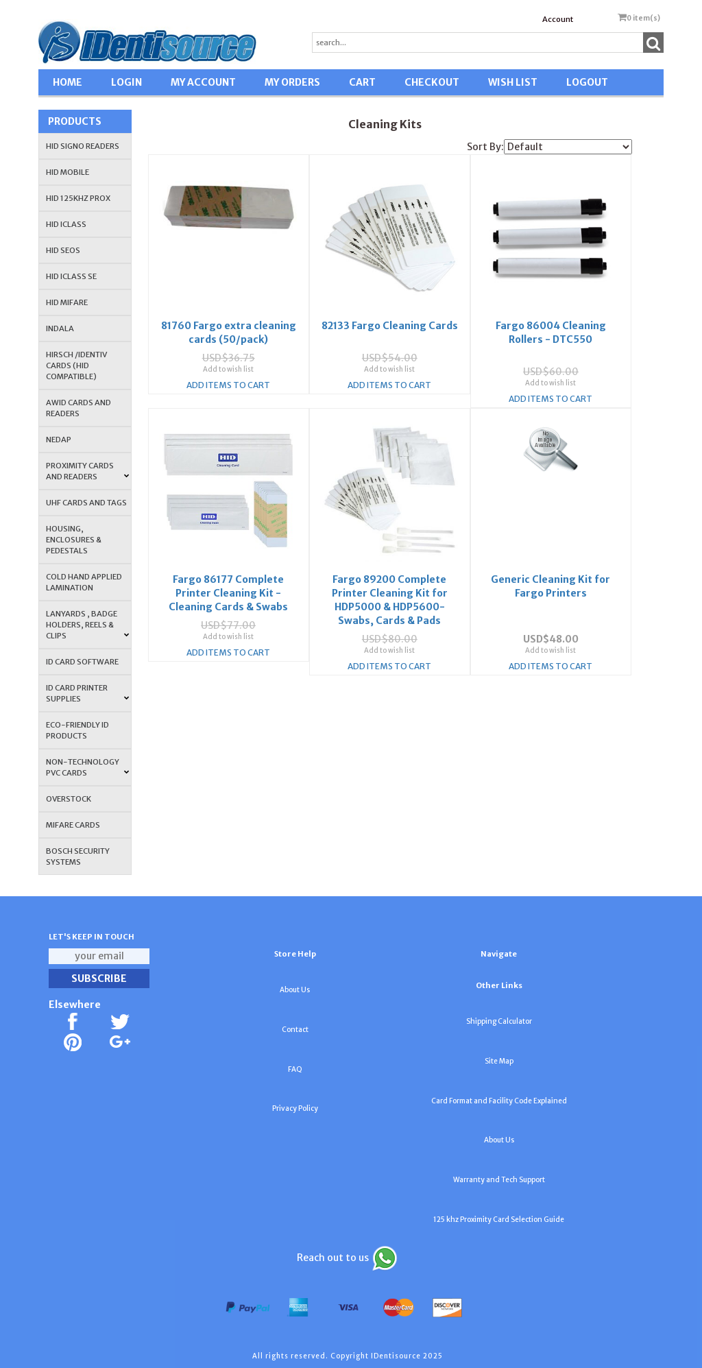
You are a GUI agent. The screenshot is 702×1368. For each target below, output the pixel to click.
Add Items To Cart (228, 379)
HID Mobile (67, 172)
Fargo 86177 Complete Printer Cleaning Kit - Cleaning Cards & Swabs (228, 567)
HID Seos (63, 250)
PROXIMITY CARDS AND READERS (87, 471)
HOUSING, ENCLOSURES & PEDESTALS (73, 539)
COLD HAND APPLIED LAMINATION (84, 582)
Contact (295, 1029)
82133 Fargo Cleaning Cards (390, 319)
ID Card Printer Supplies (87, 693)
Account (557, 19)
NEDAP (58, 439)
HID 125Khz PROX (78, 198)
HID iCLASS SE (71, 276)
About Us (295, 989)
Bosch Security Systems (78, 856)
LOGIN (126, 82)
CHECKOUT (431, 82)
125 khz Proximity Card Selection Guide (498, 1219)
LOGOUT (587, 82)
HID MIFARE (67, 302)
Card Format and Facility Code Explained (499, 1100)
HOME (67, 82)
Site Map (499, 1061)
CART (362, 82)
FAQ (295, 1069)
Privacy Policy (295, 1108)
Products (74, 121)
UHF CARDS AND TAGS (86, 502)
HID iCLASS (66, 224)
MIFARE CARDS (73, 825)
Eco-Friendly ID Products (77, 730)
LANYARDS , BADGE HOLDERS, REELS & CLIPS (87, 624)
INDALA (60, 328)
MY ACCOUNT (203, 82)
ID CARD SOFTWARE (82, 662)
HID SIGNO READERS (82, 146)
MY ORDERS (292, 82)
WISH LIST (512, 82)
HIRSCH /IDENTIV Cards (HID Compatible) (76, 365)
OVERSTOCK (68, 799)
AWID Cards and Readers (78, 408)
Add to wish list (228, 363)
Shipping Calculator (499, 1021)
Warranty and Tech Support (499, 1179)
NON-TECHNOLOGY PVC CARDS (87, 767)
